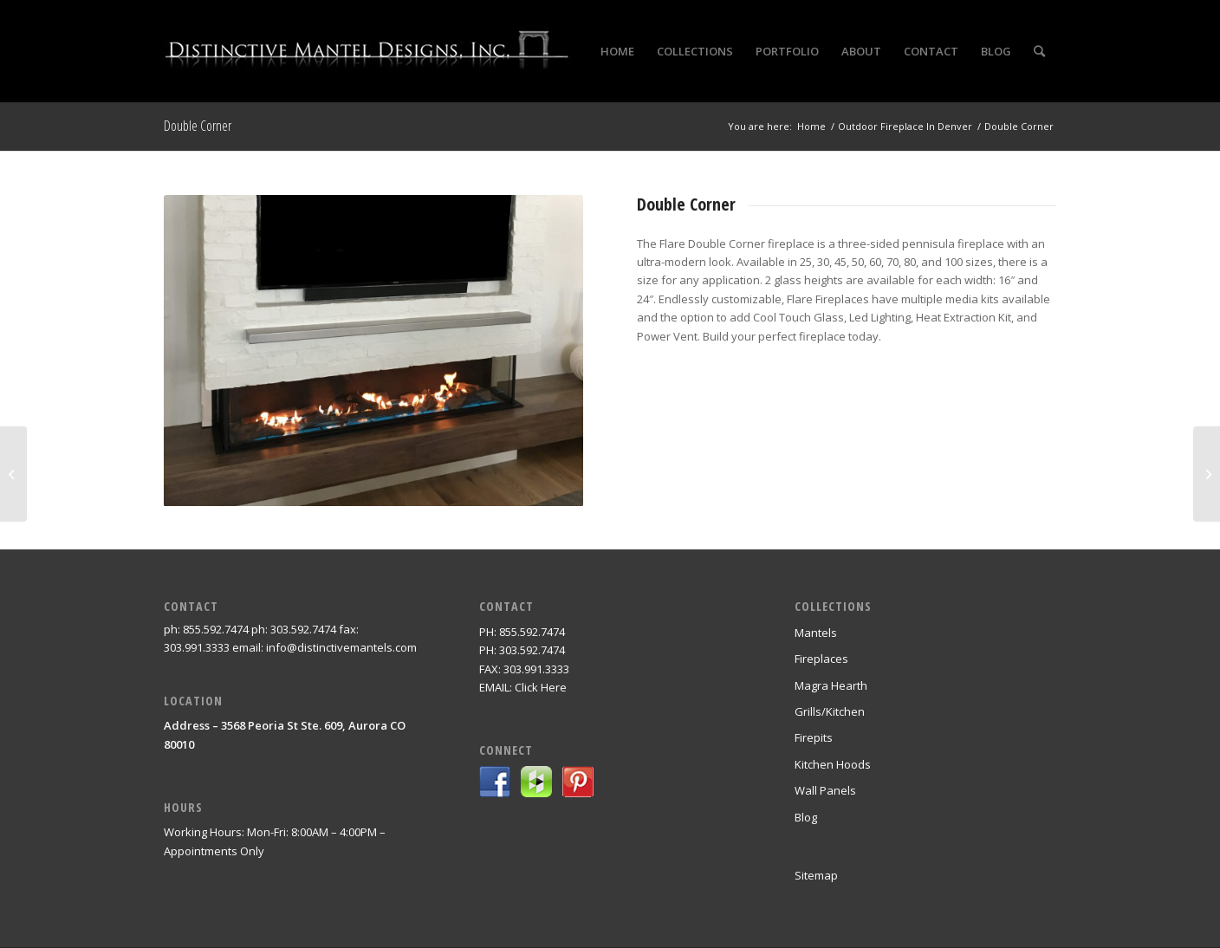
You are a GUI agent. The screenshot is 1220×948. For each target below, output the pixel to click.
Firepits (814, 737)
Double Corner (197, 125)
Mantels (816, 632)
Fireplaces (821, 658)
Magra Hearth (831, 685)
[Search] (1039, 51)
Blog (806, 817)
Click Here (541, 687)
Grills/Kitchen (830, 711)
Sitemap (816, 875)
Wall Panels (825, 790)
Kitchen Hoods (833, 764)
